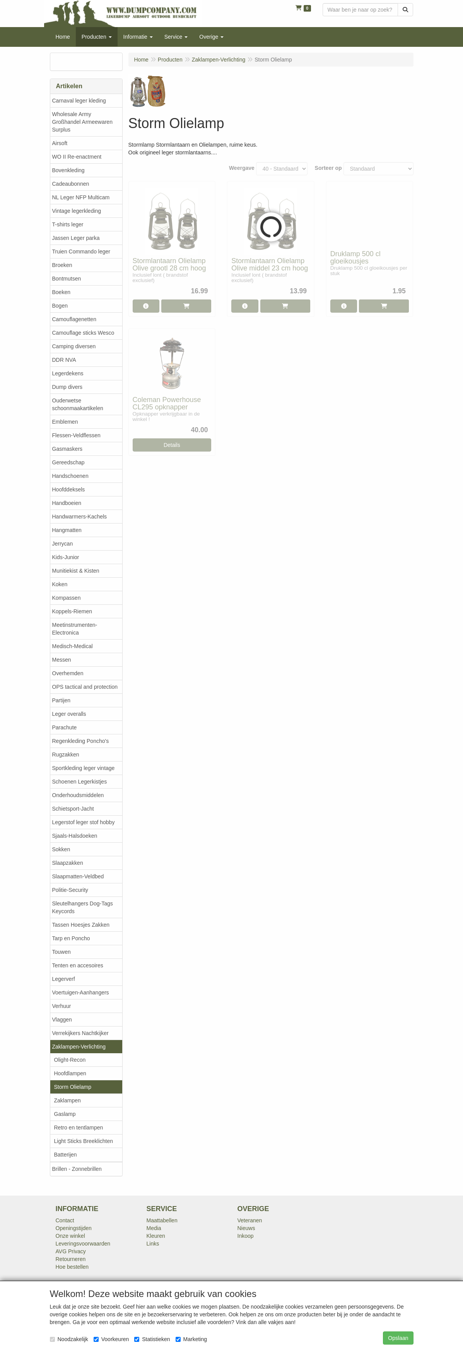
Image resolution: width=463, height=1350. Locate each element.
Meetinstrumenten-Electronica (74, 629)
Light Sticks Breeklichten (83, 1141)
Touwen (61, 952)
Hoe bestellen (72, 1267)
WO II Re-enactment (77, 157)
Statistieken (152, 1339)
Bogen (60, 306)
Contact (65, 1220)
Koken (60, 584)
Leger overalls (69, 714)
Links (153, 1243)
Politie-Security (70, 890)
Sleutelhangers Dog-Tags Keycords (82, 907)
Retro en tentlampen (78, 1127)
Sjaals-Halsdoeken (74, 836)
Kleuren (156, 1236)
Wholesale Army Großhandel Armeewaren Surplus (82, 122)
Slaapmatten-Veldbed (78, 876)
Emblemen (65, 422)
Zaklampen (67, 1100)
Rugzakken (65, 754)
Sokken (61, 849)
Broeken (62, 265)
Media (154, 1228)
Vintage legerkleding (76, 211)
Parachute (64, 727)
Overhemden (68, 673)
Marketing (191, 1339)
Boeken (61, 292)
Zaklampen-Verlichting (79, 1047)
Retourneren (71, 1259)
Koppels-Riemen (72, 611)
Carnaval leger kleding (79, 101)
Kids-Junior (65, 557)
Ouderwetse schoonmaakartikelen (77, 404)
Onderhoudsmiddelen (78, 795)
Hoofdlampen (70, 1073)
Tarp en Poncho (71, 938)
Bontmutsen (66, 278)
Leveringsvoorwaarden (83, 1243)
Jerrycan (62, 544)
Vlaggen (62, 1019)
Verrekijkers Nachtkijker (80, 1033)
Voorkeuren (111, 1339)
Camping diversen (74, 346)
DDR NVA (64, 360)
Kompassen (66, 598)
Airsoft (60, 143)
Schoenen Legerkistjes (79, 782)
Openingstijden (74, 1228)
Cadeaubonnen (70, 184)
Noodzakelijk (69, 1339)
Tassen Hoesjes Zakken (81, 925)
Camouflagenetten (74, 319)
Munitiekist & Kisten (75, 571)
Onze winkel (70, 1236)
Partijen (61, 700)
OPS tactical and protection (85, 687)
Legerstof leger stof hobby (83, 822)
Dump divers (67, 387)
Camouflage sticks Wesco (83, 333)
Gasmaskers (67, 449)
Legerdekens (68, 373)
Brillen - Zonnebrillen (77, 1169)
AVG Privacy (71, 1251)
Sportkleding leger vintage (83, 768)
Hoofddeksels (68, 489)
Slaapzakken (67, 863)
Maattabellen (162, 1220)
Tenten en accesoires (77, 965)
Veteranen (249, 1220)
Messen (61, 660)
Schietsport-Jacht (73, 809)
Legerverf (63, 979)
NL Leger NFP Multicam (81, 197)
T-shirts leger (68, 224)
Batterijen (65, 1155)
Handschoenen (70, 476)
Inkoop (245, 1236)
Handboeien (67, 503)
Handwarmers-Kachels (79, 516)
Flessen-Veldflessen (76, 435)
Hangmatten (67, 530)
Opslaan (398, 1338)
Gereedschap (68, 462)
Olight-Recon (70, 1060)
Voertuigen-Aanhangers (80, 992)
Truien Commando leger (81, 251)
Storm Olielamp (72, 1087)
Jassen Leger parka (76, 238)
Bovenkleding (68, 170)
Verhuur (61, 1006)
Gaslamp (65, 1114)
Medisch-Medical (72, 646)
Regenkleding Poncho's (80, 741)
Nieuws (246, 1228)
